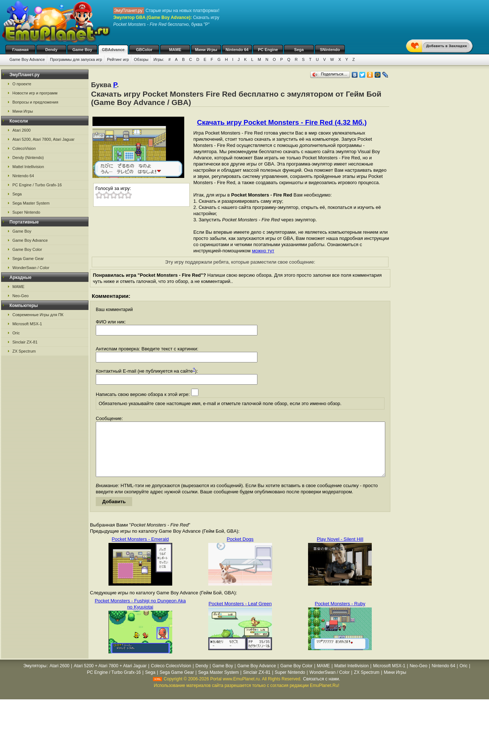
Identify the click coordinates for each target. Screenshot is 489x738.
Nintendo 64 (237, 49)
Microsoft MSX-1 (27, 324)
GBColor (144, 49)
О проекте (21, 84)
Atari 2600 (21, 130)
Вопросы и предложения (35, 102)
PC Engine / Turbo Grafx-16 (37, 185)
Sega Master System (31, 203)
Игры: (158, 59)
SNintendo (330, 49)
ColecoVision (24, 148)
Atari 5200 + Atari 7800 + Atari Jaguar (110, 676)
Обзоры (141, 59)
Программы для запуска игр (76, 59)
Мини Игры (206, 49)
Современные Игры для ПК (37, 314)
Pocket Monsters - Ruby (340, 614)
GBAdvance (113, 49)
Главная (20, 49)
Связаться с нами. (321, 689)
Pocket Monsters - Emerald (140, 550)
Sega (299, 49)
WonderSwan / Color (30, 267)
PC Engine (268, 49)
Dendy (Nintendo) (28, 157)
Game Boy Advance (27, 59)
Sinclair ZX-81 (25, 342)
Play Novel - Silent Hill (340, 550)
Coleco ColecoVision (171, 676)
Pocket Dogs (240, 550)
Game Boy (82, 49)
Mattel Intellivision (28, 166)
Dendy (51, 49)
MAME (175, 49)
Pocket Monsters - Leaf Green (240, 614)
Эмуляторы (34, 676)
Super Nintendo (26, 212)
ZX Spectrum (24, 351)
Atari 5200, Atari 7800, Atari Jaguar (43, 139)
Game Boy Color (27, 249)
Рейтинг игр (118, 59)
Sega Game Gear (28, 258)
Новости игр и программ (35, 93)
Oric (16, 333)
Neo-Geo (20, 296)
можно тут (263, 250)
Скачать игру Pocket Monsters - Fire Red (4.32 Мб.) (282, 122)
